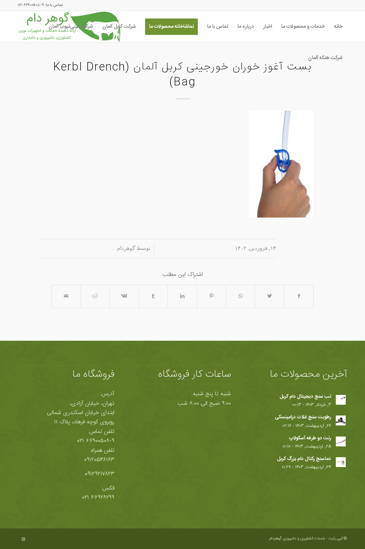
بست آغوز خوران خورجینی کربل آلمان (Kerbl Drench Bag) (182, 75)
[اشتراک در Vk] (124, 296)
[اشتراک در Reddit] (95, 296)
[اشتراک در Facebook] (298, 296)
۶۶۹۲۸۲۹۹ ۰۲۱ (98, 497)
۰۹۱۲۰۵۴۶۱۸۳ (99, 460)
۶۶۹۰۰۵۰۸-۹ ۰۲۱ (95, 441)
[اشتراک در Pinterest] (211, 296)
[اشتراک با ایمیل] (66, 296)
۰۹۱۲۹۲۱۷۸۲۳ (99, 474)
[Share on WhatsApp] (240, 296)
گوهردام (126, 248)
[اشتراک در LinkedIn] (182, 296)
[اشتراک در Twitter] (269, 296)
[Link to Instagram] (23, 539)
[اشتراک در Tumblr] (153, 296)
